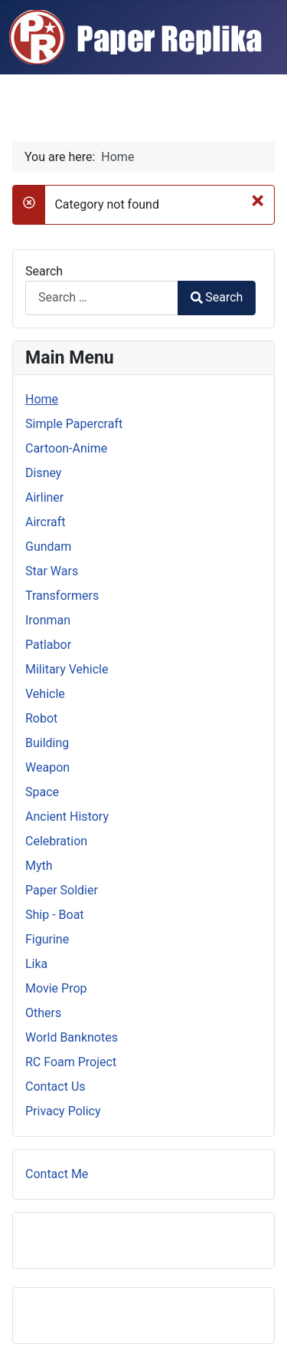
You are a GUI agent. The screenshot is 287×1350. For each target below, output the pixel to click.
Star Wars (51, 571)
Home (41, 399)
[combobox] (101, 298)
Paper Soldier (61, 890)
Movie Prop (56, 988)
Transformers (62, 595)
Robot (41, 718)
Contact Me (56, 1174)
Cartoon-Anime (66, 448)
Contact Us (55, 1086)
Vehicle (45, 694)
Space (42, 792)
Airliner (44, 497)
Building (47, 743)
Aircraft (45, 522)
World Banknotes (71, 1037)
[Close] (257, 200)
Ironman (47, 620)
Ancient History (67, 816)
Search (44, 271)
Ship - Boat (54, 914)
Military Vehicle (66, 669)
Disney (43, 473)
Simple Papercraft (73, 424)
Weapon (47, 767)
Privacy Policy (63, 1111)
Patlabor (48, 644)
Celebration (56, 841)
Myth (39, 865)
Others (43, 1013)
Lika (36, 964)
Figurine (47, 939)
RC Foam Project (70, 1062)
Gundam (48, 546)
